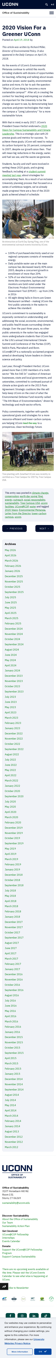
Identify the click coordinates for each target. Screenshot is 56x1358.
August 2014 (12, 1094)
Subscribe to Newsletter (15, 1287)
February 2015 (13, 1068)
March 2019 (11, 859)
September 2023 (14, 691)
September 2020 (14, 796)
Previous (14, 528)
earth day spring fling (31, 496)
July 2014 (10, 1100)
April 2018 (10, 901)
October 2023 (12, 686)
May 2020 (10, 806)
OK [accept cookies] (43, 1351)
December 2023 (14, 675)
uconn (18, 516)
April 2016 (10, 1016)
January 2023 (12, 728)
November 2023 (14, 681)
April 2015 (10, 1058)
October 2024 (12, 639)
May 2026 (10, 550)
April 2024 (10, 665)
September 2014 (14, 1089)
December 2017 (14, 921)
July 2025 (10, 597)
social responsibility (34, 499)
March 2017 (11, 958)
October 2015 (12, 1047)
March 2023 (11, 717)
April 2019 (10, 853)
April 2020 (10, 811)
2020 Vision (11, 509)
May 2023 (10, 707)
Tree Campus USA (30, 503)
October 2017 (12, 932)
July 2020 (10, 801)
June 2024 (11, 654)
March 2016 (11, 1021)
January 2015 (12, 1073)
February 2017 (13, 963)
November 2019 (14, 832)
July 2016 (10, 1000)
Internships (8, 1237)
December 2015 (14, 1037)
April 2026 (10, 555)
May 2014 (10, 1105)
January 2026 (12, 571)
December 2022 (14, 733)
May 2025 (10, 607)
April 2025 (10, 612)
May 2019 (10, 848)
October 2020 (12, 791)
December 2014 (14, 1079)
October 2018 (12, 880)
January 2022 (12, 785)
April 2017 (10, 953)
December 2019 (14, 827)
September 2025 (14, 592)
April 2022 (10, 775)
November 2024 (14, 633)
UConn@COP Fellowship (15, 1234)
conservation (12, 496)
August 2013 (12, 1131)
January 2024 (12, 670)
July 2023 (10, 696)
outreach (18, 499)
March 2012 (11, 1147)
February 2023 (13, 722)
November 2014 (14, 1084)
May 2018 (10, 895)
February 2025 (13, 623)
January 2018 (12, 916)
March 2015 (11, 1063)
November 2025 (14, 581)
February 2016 (13, 1026)
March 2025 (11, 618)
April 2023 (10, 712)
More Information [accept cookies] (20, 1351)
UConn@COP (22, 506)
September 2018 (14, 885)
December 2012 (14, 1136)
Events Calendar (11, 1241)
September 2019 (14, 843)
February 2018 (13, 911)
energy (8, 499)
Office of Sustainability (15, 12)
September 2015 (14, 1052)
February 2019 (13, 864)
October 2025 (12, 586)
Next (45, 528)
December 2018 (14, 874)
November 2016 (14, 979)
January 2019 (12, 869)
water (33, 506)
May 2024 (10, 660)
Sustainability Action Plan (16, 1226)
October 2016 (12, 984)
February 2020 (13, 822)
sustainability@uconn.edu (16, 1202)
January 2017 (12, 969)
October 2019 (12, 838)
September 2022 (14, 749)
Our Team (7, 1222)
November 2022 (14, 738)
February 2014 (13, 1120)
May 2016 (10, 1010)
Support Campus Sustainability (19, 1256)
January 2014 (12, 1126)
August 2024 (12, 649)
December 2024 (14, 628)
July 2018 (10, 890)
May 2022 (10, 770)
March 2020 (11, 817)
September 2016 (14, 990)
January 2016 (12, 1031)
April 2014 (10, 1110)
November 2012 (14, 1141)
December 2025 (14, 576)
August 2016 (12, 995)
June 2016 (11, 1005)
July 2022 (10, 759)
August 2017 (12, 942)
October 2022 (12, 743)
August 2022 (12, 754)
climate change (40, 492)
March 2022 (11, 780)
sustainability (12, 503)
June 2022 (11, 764)
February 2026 (13, 565)
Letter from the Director (18, 513)
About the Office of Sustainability (20, 1219)
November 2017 (14, 927)
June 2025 (11, 602)
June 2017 (11, 948)
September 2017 (14, 937)
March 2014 (11, 1115)
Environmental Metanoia (32, 509)
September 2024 (14, 644)
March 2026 (11, 560)
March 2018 (11, 906)
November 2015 (14, 1042)
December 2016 (14, 974)
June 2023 (11, 701)
